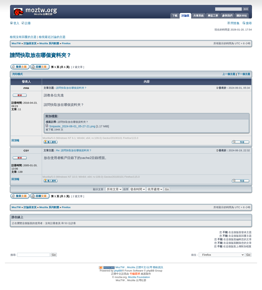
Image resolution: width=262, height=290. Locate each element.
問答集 (234, 23)
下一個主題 (243, 74)
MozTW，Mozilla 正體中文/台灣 (134, 267)
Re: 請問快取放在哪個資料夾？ (73, 150)
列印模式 (17, 74)
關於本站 (242, 15)
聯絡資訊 (158, 267)
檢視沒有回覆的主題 (23, 37)
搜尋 (247, 23)
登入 (14, 23)
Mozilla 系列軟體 (49, 43)
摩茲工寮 (213, 15)
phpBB (118, 270)
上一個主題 (228, 74)
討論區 (185, 15)
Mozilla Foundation (139, 277)
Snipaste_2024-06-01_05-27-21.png (72, 126)
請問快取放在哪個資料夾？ (40, 55)
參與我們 (227, 15)
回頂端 (15, 140)
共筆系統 (198, 15)
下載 (174, 15)
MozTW (45, 11)
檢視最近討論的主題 (52, 37)
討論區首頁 (30, 43)
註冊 (26, 23)
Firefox (66, 43)
